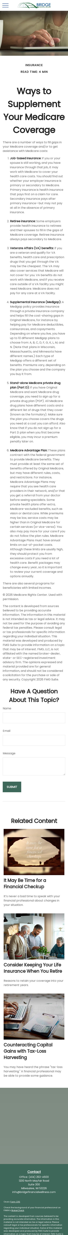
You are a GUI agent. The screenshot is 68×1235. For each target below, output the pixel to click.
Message (9, 753)
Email (6, 731)
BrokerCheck (17, 1210)
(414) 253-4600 (39, 1177)
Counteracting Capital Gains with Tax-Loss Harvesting (28, 1051)
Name (7, 708)
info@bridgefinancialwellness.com (34, 1192)
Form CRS (15, 1201)
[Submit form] (12, 787)
